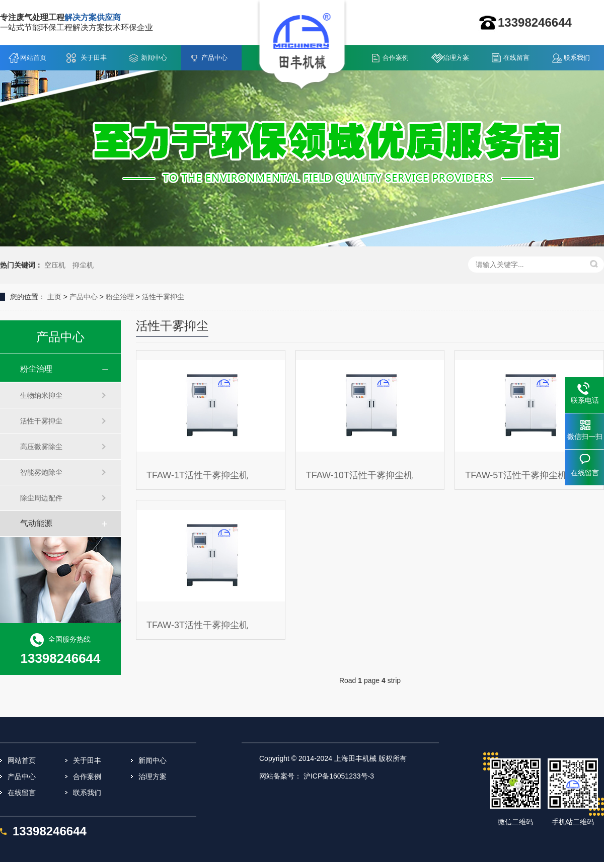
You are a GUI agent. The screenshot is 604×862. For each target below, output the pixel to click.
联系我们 (577, 57)
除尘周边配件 (41, 498)
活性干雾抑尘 (163, 297)
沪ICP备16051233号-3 (339, 776)
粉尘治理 (120, 297)
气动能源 (36, 523)
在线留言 (516, 57)
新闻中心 (154, 57)
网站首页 (33, 57)
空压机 (54, 265)
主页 (54, 297)
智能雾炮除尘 (41, 472)
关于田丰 (94, 57)
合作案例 (396, 57)
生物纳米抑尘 (41, 395)
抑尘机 (83, 265)
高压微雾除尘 (41, 447)
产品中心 (214, 57)
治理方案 (456, 57)
